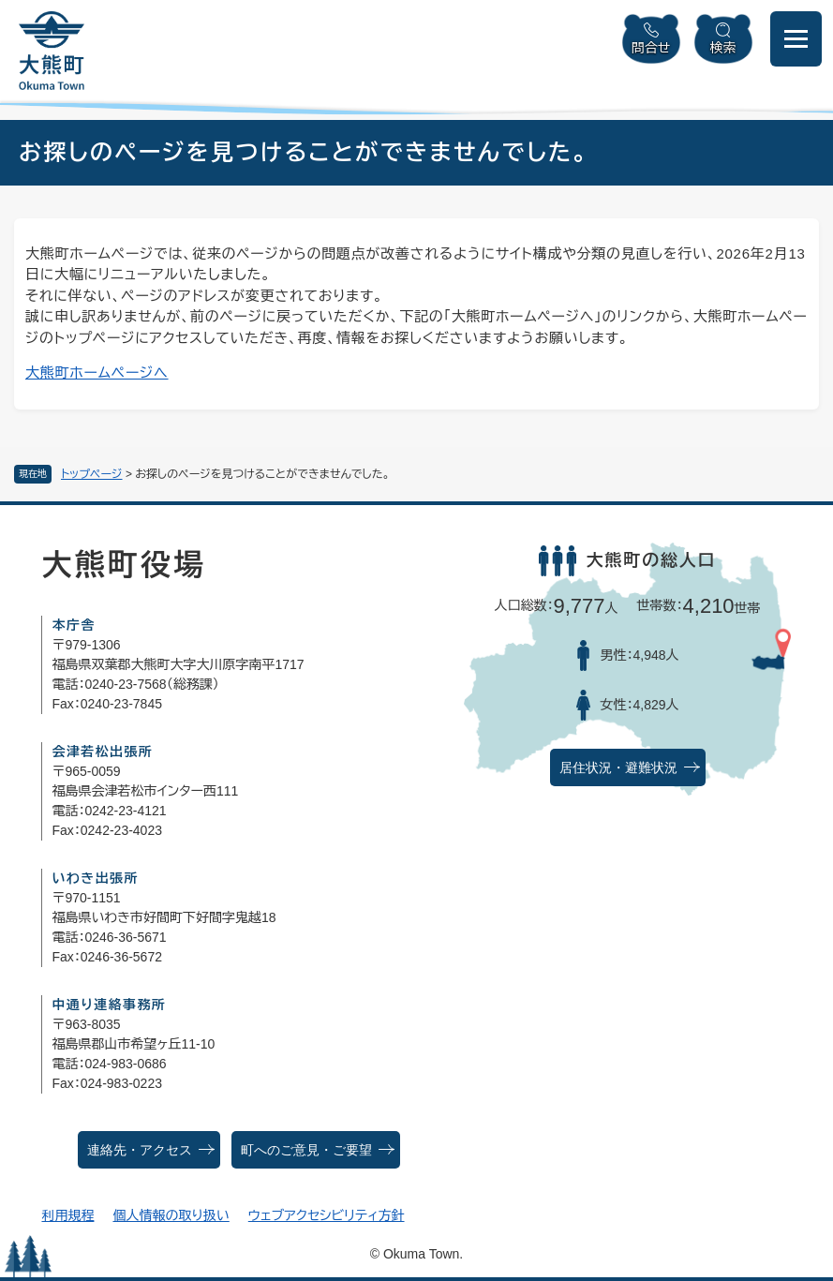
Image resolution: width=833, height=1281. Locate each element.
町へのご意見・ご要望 (306, 1150)
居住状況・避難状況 (618, 768)
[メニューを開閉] (796, 39)
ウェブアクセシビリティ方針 (326, 1215)
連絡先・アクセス (139, 1150)
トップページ (92, 474)
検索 (723, 47)
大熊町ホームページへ (97, 372)
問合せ (651, 47)
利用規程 (67, 1215)
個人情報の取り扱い (170, 1215)
